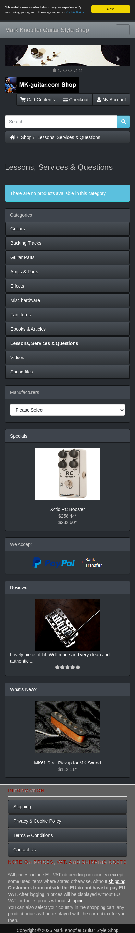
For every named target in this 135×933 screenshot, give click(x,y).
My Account (111, 99)
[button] (14, 55)
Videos (17, 357)
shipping (117, 881)
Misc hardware (25, 300)
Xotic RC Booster (67, 509)
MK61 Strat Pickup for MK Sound (67, 762)
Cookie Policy (75, 12)
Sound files (21, 371)
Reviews (18, 587)
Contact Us (24, 849)
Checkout (76, 99)
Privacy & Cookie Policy (37, 821)
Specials (18, 436)
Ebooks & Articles (28, 328)
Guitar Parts (22, 257)
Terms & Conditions (33, 835)
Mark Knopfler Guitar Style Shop (47, 30)
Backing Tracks (25, 243)
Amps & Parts (24, 271)
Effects (17, 286)
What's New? (23, 689)
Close (110, 9)
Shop (26, 137)
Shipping (22, 806)
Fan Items (20, 314)
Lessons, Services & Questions (68, 137)
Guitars (17, 228)
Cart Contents (37, 99)
